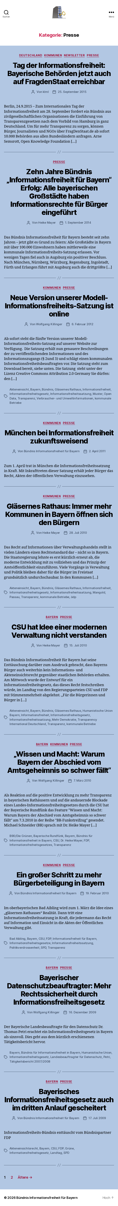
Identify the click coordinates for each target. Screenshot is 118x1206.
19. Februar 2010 (97, 893)
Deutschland (30, 55)
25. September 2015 (72, 92)
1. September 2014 (78, 222)
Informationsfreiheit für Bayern (74, 939)
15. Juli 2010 (78, 645)
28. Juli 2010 (78, 533)
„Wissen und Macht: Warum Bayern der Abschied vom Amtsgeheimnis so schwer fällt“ (59, 762)
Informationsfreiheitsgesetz (29, 394)
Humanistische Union (96, 1052)
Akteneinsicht (19, 389)
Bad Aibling (17, 939)
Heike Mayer (47, 222)
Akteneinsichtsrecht (24, 1148)
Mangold (99, 592)
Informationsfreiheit (97, 389)
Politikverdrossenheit (24, 947)
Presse (93, 55)
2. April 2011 (97, 451)
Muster (97, 394)
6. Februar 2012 (82, 324)
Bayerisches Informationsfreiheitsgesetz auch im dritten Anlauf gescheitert (58, 1099)
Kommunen (53, 55)
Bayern (35, 389)
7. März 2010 (82, 780)
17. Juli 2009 (97, 1118)
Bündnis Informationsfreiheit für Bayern (52, 451)
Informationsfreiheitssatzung (70, 394)
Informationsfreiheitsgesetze (30, 943)
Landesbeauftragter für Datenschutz (76, 1057)
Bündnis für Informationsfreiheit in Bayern (50, 1052)
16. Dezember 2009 (82, 1012)
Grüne (69, 1148)
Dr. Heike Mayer (71, 840)
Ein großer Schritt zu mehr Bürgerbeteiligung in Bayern (59, 878)
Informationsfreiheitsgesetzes (31, 845)
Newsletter (74, 55)
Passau (15, 597)
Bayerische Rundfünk (48, 836)
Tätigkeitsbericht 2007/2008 (30, 1061)
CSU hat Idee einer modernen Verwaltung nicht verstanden (59, 631)
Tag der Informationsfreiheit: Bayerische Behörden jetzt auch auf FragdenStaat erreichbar (59, 73)
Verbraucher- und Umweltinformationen (65, 398)
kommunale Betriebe (54, 597)
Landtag (56, 1153)
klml (46, 92)
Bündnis (47, 389)
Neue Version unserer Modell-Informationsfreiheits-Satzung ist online (59, 305)
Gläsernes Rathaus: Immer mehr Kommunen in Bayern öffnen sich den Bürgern (59, 514)
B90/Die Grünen (21, 836)
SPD (43, 947)
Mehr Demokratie (64, 719)
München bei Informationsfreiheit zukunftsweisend (59, 436)
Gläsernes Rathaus (68, 389)
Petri (106, 1057)
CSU (56, 840)
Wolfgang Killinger (49, 324)
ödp (73, 597)
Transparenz (26, 398)
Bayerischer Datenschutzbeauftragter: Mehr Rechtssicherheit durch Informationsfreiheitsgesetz (59, 989)
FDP (86, 840)
